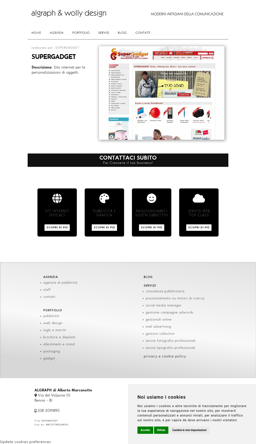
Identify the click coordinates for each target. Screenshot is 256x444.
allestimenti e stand (59, 344)
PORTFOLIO (81, 33)
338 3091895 (47, 411)
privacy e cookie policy (165, 356)
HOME (36, 33)
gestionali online (159, 319)
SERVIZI (103, 33)
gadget (49, 358)
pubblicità (51, 316)
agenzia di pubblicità (60, 282)
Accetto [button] (145, 430)
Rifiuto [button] (161, 430)
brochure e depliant (59, 337)
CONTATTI (142, 33)
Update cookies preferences (25, 442)
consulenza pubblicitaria (165, 291)
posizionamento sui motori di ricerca (175, 298)
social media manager (164, 305)
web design (52, 323)
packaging (51, 351)
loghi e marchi (54, 330)
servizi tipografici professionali (170, 348)
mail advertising (158, 326)
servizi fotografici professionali (171, 341)
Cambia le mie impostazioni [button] (189, 430)
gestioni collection (160, 333)
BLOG (122, 33)
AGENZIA (57, 33)
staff (47, 289)
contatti (49, 297)
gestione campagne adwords (169, 312)
